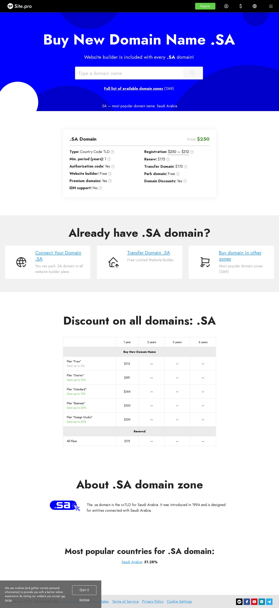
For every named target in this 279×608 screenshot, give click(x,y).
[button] (205, 6)
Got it (84, 590)
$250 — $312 (178, 151)
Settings (84, 600)
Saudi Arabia (132, 562)
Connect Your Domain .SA (58, 255)
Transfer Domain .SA (148, 252)
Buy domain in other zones (240, 255)
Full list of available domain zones (133, 88)
